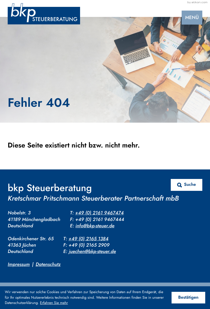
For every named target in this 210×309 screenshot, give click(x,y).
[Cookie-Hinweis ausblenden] (188, 298)
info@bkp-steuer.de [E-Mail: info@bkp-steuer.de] (95, 225)
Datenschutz (48, 264)
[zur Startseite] (44, 13)
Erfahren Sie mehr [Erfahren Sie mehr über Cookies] (54, 303)
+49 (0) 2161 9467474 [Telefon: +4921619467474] (99, 212)
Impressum (19, 264)
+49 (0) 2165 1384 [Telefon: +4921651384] (88, 238)
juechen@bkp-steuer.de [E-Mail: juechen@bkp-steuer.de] (92, 251)
